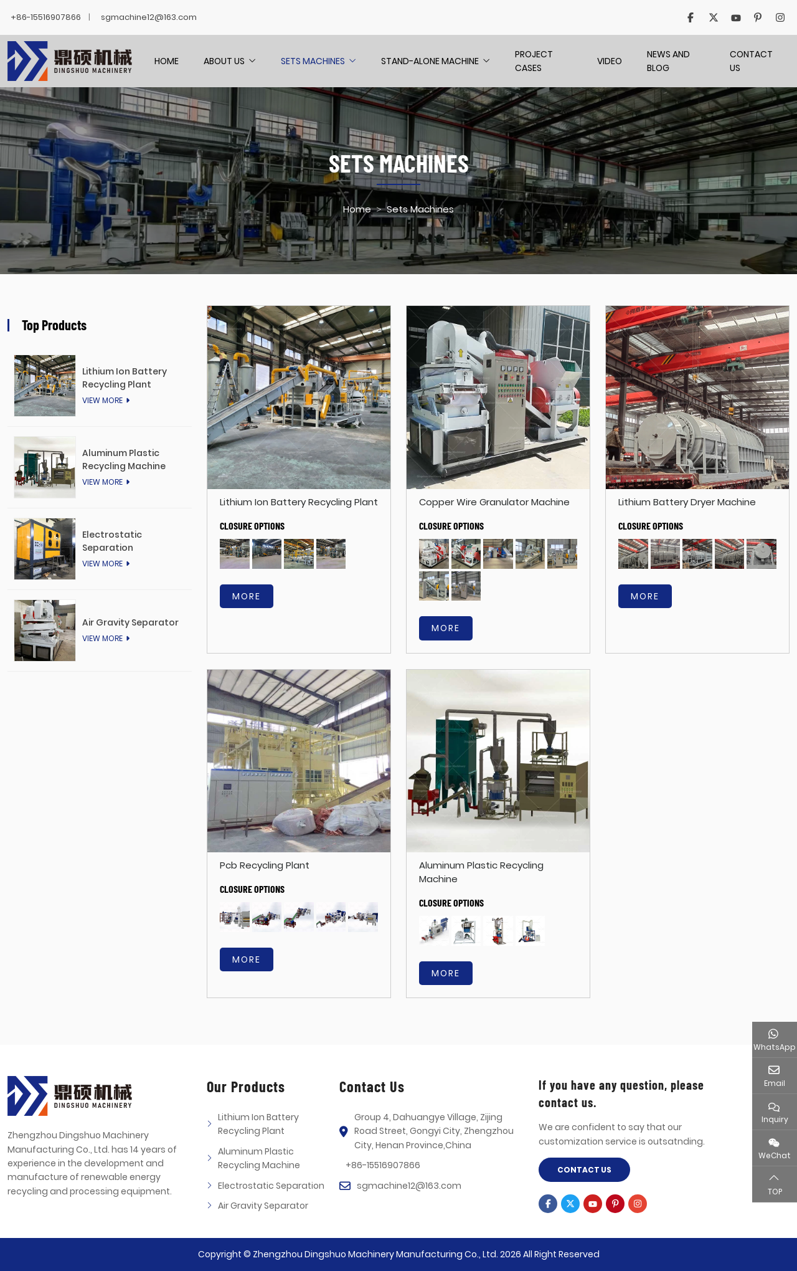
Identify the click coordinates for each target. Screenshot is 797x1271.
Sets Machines (313, 61)
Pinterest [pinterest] (757, 17)
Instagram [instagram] (780, 17)
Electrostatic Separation (112, 541)
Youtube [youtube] (735, 17)
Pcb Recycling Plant (264, 865)
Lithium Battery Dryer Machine (687, 501)
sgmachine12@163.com (149, 17)
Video (609, 61)
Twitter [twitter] (713, 17)
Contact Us (751, 61)
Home (166, 61)
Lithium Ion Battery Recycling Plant (299, 501)
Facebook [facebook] (690, 17)
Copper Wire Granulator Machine (494, 501)
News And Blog (668, 61)
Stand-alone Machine (430, 61)
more (246, 596)
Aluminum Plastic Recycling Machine (124, 459)
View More (102, 400)
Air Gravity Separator (130, 622)
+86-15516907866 (46, 17)
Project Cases (534, 61)
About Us (224, 61)
